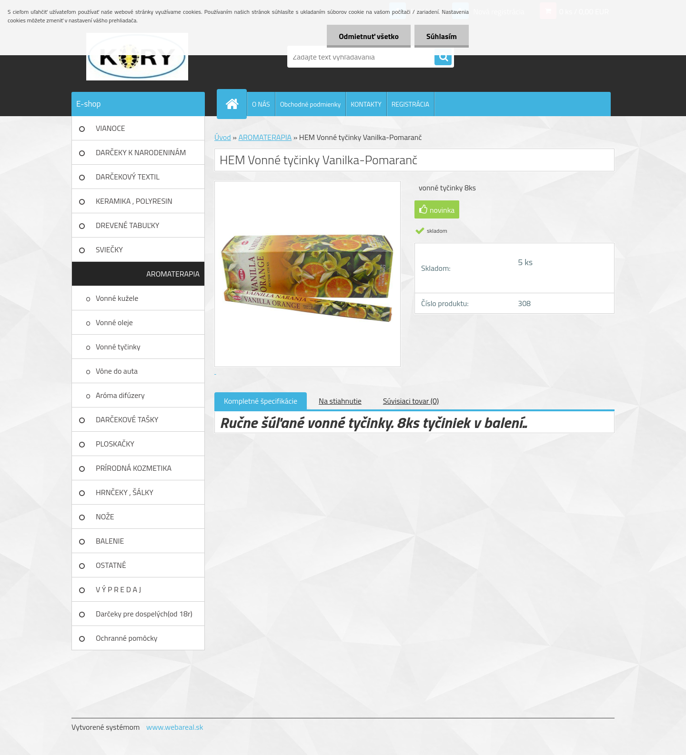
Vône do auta (117, 371)
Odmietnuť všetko (369, 36)
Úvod (222, 137)
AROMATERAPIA (173, 273)
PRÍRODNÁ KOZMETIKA (134, 468)
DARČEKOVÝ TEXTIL (128, 176)
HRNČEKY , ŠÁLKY (124, 492)
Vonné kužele (117, 298)
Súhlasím (441, 36)
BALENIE (110, 540)
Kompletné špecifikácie (260, 401)
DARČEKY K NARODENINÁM (141, 152)
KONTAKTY (366, 104)
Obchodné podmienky (310, 104)
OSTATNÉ (111, 565)
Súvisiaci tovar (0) (411, 401)
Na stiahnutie (340, 401)
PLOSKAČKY (115, 443)
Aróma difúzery (120, 395)
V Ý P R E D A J (118, 589)
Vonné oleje (114, 322)
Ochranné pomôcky (127, 638)
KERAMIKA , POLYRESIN (134, 201)
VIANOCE (110, 128)
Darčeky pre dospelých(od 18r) (144, 613)
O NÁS (261, 104)
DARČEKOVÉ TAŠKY (127, 419)
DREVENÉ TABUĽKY (127, 225)
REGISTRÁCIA (410, 104)
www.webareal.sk (174, 727)
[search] (443, 57)
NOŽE (105, 516)
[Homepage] (236, 104)
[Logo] (136, 56)
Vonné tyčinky (118, 346)
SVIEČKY (109, 249)
